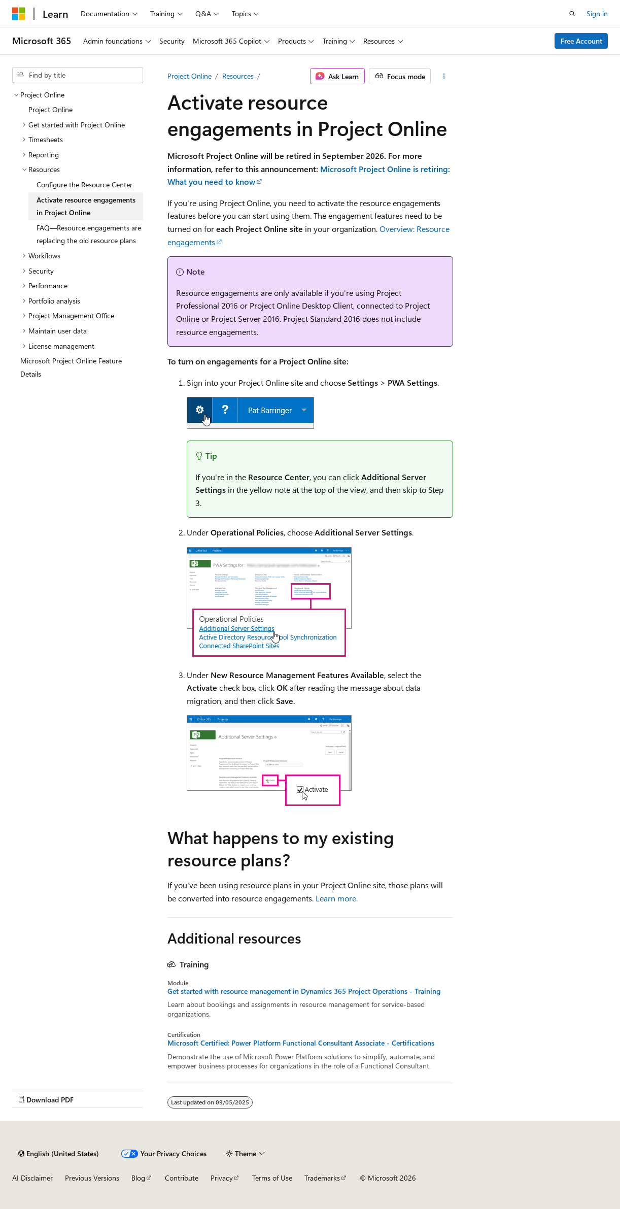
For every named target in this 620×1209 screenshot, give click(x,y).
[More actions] (444, 76)
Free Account (581, 41)
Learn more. (337, 898)
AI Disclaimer (32, 1178)
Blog (138, 1178)
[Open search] (572, 14)
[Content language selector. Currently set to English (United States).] (58, 1154)
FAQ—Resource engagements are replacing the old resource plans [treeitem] (89, 234)
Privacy (222, 1178)
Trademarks (322, 1178)
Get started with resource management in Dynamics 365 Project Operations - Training (303, 991)
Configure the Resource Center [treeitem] (84, 184)
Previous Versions (92, 1178)
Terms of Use (272, 1178)
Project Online (189, 76)
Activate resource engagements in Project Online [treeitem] (86, 206)
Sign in (597, 13)
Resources (238, 76)
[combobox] (77, 75)
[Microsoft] (18, 13)
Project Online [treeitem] (50, 109)
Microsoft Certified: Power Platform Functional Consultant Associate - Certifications (300, 1043)
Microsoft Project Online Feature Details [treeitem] (71, 367)
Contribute (181, 1178)
